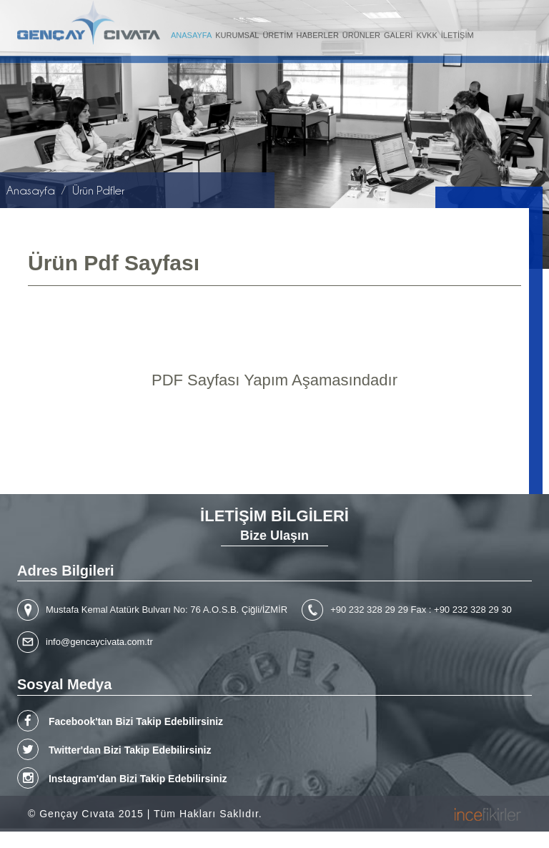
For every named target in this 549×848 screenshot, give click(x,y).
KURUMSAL (237, 33)
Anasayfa (30, 190)
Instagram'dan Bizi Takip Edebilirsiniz (122, 778)
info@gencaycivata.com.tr (99, 641)
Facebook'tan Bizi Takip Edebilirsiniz (120, 720)
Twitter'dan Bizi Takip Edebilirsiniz (114, 749)
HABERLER (318, 33)
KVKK (426, 33)
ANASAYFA (191, 33)
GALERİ (398, 33)
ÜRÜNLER (361, 33)
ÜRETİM (277, 33)
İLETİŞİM (457, 33)
